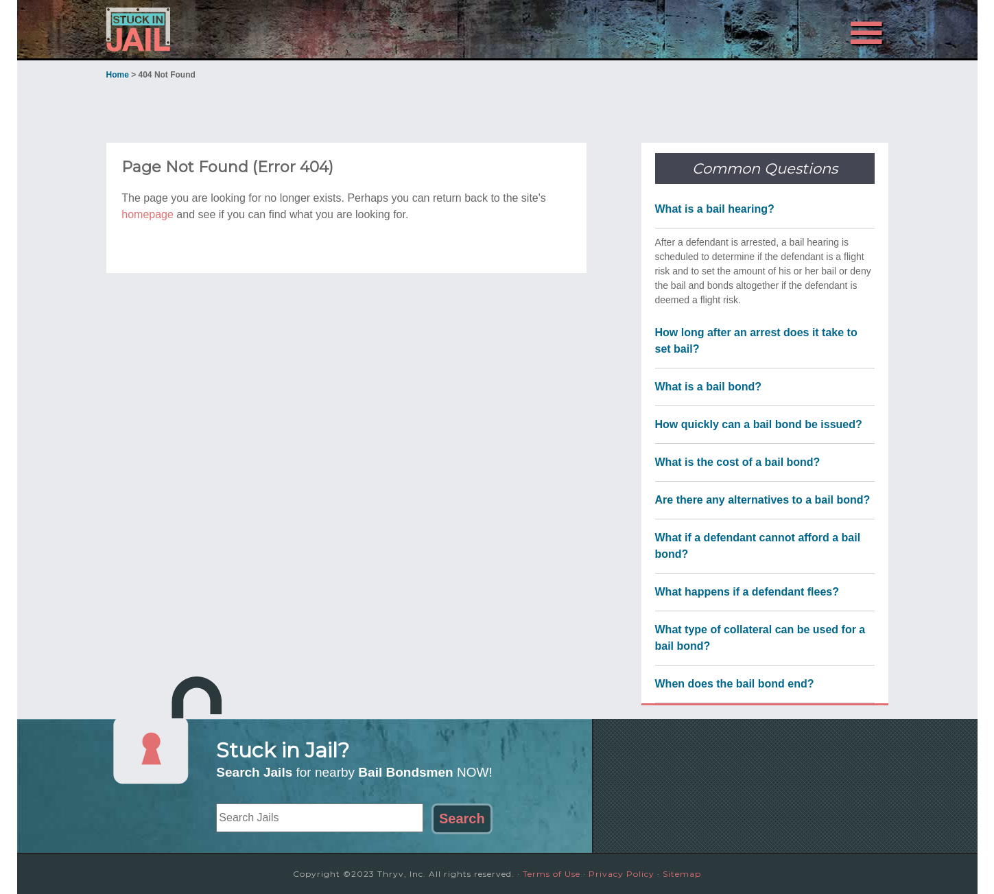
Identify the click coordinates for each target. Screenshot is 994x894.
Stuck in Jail (229, 29)
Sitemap (682, 874)
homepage (147, 214)
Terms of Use (551, 874)
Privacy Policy (621, 874)
